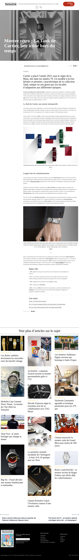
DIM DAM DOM (75, 555)
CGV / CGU (10, 555)
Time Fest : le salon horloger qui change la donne (11, 436)
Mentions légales (4, 555)
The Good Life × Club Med (53, 4)
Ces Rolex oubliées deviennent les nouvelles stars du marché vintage (12, 358)
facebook (62, 536)
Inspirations (34, 4)
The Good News (42, 4)
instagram (62, 539)
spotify (62, 541)
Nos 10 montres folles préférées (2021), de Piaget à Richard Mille (45, 307)
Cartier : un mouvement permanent (37, 301)
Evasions (27, 4)
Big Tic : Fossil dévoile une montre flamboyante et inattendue (12, 482)
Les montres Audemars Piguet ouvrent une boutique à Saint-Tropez (66, 357)
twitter (61, 538)
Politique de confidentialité (19, 555)
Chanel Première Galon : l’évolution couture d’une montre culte (39, 503)
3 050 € (50, 248)
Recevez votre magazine (23, 539)
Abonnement (38, 555)
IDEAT (70, 555)
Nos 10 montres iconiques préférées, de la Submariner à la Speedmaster (47, 304)
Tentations (21, 4)
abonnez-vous (70, 4)
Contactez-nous (32, 555)
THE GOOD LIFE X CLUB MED (47, 542)
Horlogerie (8, 35)
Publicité (26, 555)
